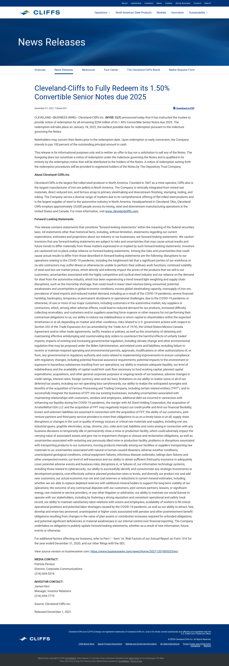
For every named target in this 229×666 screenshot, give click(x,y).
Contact (197, 3)
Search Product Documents (110, 644)
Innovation (177, 12)
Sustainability (197, 12)
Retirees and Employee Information (141, 644)
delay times (134, 658)
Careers (168, 3)
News (159, 3)
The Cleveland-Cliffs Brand (143, 69)
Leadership (136, 3)
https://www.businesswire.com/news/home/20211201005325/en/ (134, 551)
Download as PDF (184, 108)
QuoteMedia (70, 658)
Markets (161, 12)
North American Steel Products (133, 12)
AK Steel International (170, 644)
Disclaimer (195, 646)
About (125, 3)
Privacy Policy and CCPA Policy (197, 644)
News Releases (64, 69)
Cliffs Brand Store (86, 644)
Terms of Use (136, 661)
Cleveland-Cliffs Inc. (184, 639)
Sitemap (207, 646)
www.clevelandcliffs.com (121, 211)
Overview (40, 69)
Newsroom (88, 69)
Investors (149, 3)
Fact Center (111, 69)
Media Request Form (182, 69)
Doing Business (183, 3)
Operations (101, 12)
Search (207, 3)
